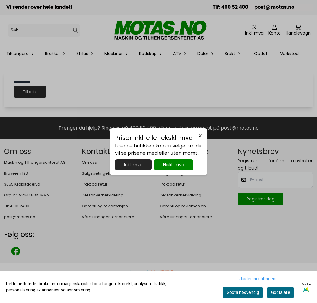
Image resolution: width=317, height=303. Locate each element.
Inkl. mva (133, 165)
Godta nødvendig (243, 292)
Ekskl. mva (173, 165)
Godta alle (280, 292)
